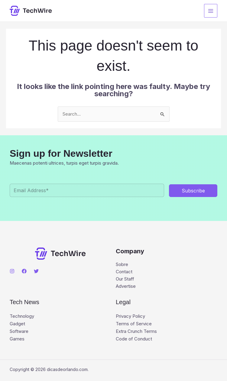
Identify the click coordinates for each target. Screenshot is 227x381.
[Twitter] (36, 271)
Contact (124, 271)
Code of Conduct (134, 338)
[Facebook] (24, 271)
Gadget (17, 323)
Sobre (122, 264)
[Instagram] (12, 271)
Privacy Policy (130, 316)
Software (19, 330)
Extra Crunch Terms (136, 330)
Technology (22, 316)
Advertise (126, 286)
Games (17, 338)
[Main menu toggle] (211, 11)
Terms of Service (134, 323)
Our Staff (125, 279)
